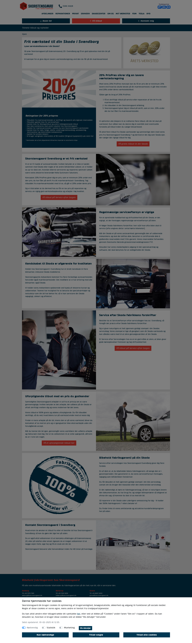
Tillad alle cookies (147, 635)
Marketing (69, 627)
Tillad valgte (96, 635)
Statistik (51, 627)
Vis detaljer (85, 628)
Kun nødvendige (45, 635)
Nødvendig (32, 627)
